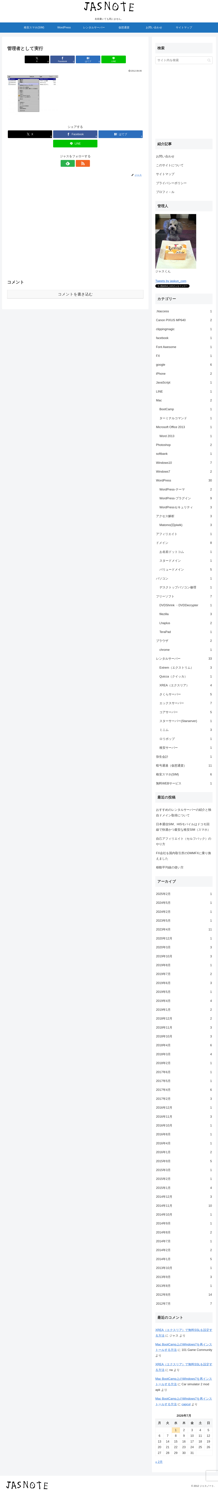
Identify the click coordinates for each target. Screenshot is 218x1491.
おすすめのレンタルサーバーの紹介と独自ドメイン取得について (183, 812)
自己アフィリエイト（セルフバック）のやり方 (183, 841)
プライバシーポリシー (171, 183)
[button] (209, 60)
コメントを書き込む (75, 294)
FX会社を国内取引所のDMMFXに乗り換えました (183, 855)
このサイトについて (170, 165)
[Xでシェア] (41, 59)
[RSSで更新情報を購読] (79, 163)
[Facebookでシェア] (64, 59)
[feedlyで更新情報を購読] (71, 163)
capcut (186, 1404)
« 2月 (159, 1462)
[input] (184, 60)
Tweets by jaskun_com (170, 281)
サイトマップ (165, 174)
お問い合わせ (165, 156)
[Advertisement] (75, 228)
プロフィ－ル (165, 192)
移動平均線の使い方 (170, 867)
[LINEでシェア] (110, 59)
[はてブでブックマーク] (87, 59)
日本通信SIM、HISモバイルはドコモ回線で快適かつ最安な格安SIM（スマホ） (183, 827)
